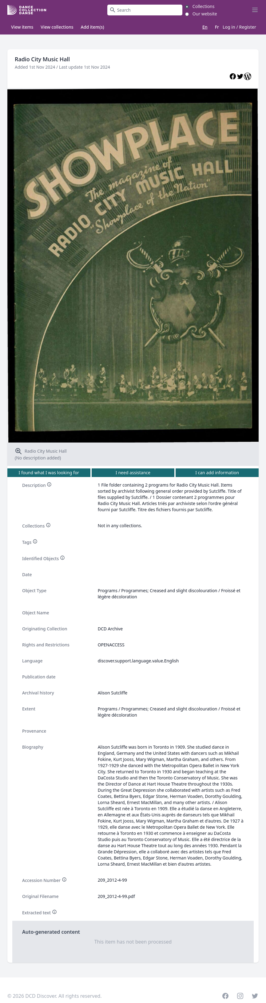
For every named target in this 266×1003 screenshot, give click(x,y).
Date (27, 574)
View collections (57, 27)
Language (32, 661)
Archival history (38, 693)
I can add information (217, 472)
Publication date (39, 677)
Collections (204, 6)
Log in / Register (239, 27)
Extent (28, 709)
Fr (217, 27)
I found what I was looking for (49, 472)
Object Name (35, 613)
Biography (32, 747)
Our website (205, 14)
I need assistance (133, 472)
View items (22, 27)
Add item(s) (92, 27)
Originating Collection (44, 629)
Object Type (34, 590)
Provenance (34, 731)
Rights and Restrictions (45, 645)
